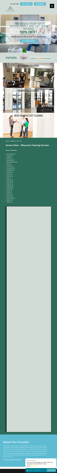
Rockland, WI (10, 188)
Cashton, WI (10, 166)
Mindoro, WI (10, 182)
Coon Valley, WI (11, 168)
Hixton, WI (9, 174)
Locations (12, 141)
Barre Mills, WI (10, 160)
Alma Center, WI (11, 154)
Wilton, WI (9, 202)
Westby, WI (10, 200)
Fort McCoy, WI (10, 170)
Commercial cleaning (28, 90)
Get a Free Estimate (28, 41)
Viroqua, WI (10, 196)
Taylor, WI (9, 192)
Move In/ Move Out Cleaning (28, 115)
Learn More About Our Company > (12, 459)
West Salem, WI (11, 198)
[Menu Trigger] (52, 6)
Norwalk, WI (10, 184)
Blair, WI (9, 164)
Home (7, 141)
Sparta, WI (9, 190)
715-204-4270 (14, 4)
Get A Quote (26, 4)
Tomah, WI (9, 194)
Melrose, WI (10, 180)
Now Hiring (40, 4)
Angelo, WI (9, 156)
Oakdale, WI (10, 186)
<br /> (29, 319)
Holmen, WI (10, 176)
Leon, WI (9, 178)
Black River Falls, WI (12, 162)
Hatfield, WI (10, 172)
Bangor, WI (9, 158)
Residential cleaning (28, 65)
